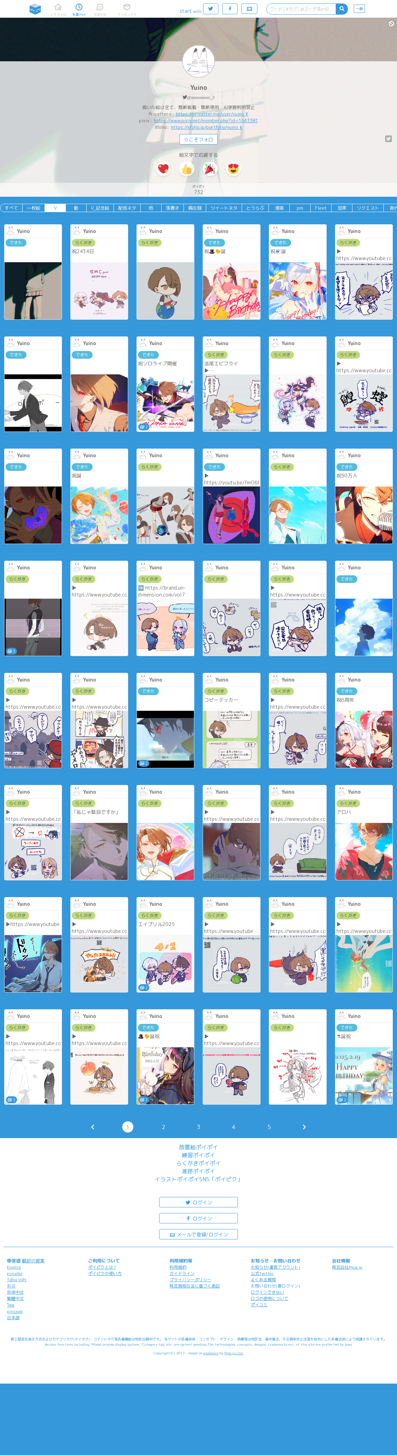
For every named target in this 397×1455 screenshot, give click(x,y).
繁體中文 (15, 1298)
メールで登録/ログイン (198, 1234)
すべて (11, 208)
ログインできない (267, 1292)
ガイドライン (182, 1273)
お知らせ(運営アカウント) (275, 1267)
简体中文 (15, 1292)
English (14, 1267)
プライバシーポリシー (190, 1280)
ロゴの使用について (269, 1298)
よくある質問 (263, 1280)
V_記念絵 (100, 208)
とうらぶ (255, 208)
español (14, 1273)
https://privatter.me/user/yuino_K (212, 114)
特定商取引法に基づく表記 (195, 1286)
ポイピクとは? (102, 1267)
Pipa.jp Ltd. (233, 1353)
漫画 (279, 208)
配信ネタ (127, 208)
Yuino (198, 87)
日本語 (13, 1318)
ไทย (10, 1305)
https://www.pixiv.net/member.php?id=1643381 (206, 120)
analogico (210, 1353)
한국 (11, 1286)
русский (15, 1311)
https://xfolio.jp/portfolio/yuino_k (206, 127)
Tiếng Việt (16, 1280)
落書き (172, 208)
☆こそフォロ (198, 139)
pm (300, 208)
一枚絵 (33, 208)
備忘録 (195, 208)
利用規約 (178, 1267)
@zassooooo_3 (201, 97)
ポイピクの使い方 (105, 1273)
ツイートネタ (224, 208)
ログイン (198, 1202)
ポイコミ (259, 1305)
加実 (342, 208)
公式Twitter (262, 1273)
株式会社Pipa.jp (347, 1267)
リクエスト (368, 208)
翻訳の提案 (33, 1261)
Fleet (321, 208)
